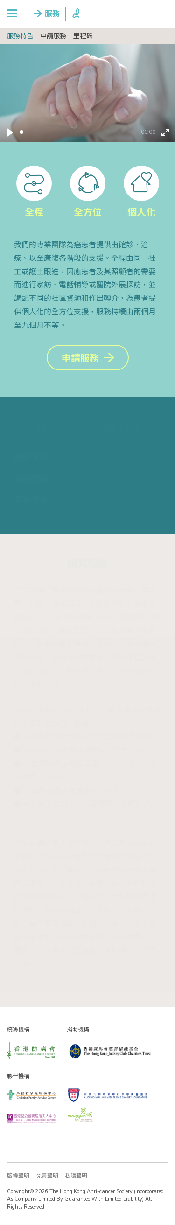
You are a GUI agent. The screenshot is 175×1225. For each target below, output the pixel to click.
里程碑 (83, 36)
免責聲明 (47, 1176)
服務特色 (20, 36)
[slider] (79, 132)
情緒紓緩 (31, 478)
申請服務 (53, 36)
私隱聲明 (76, 1176)
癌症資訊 (31, 457)
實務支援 (31, 499)
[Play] (9, 132)
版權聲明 (18, 1176)
